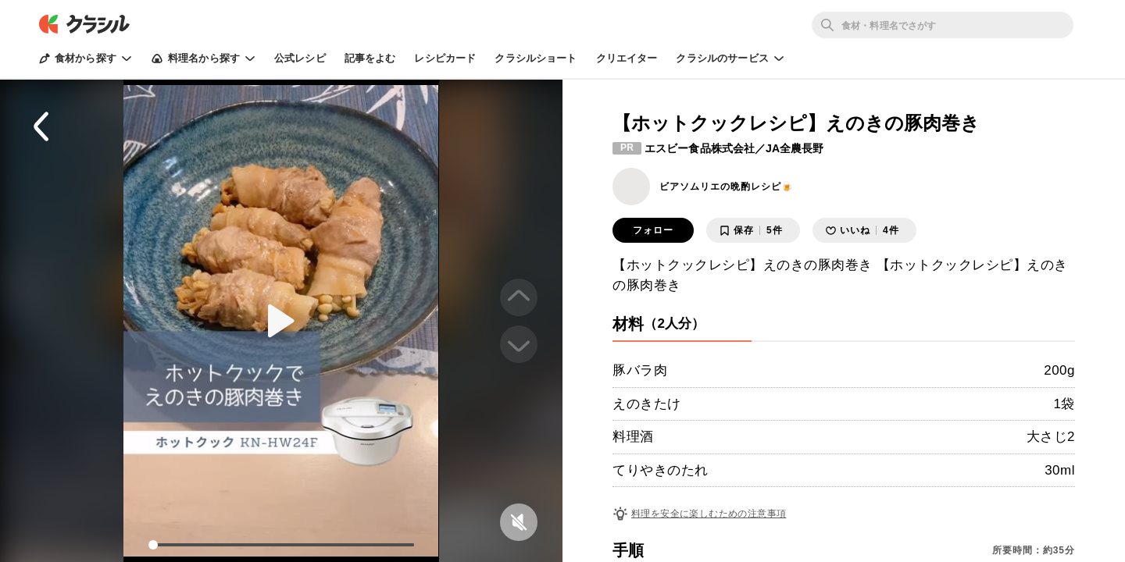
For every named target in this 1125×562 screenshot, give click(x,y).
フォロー (653, 230)
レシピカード (445, 58)
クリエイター (627, 58)
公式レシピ (300, 58)
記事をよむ (370, 58)
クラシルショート (536, 58)
